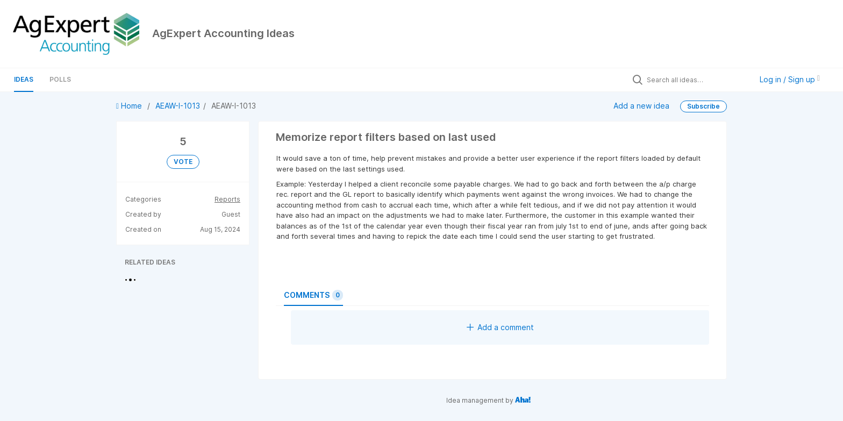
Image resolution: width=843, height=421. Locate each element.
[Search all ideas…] (696, 79)
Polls (60, 79)
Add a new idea (641, 105)
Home (130, 105)
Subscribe (703, 106)
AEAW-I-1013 (177, 105)
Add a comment (500, 327)
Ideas (23, 79)
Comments (313, 295)
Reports (227, 199)
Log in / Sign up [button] (790, 79)
